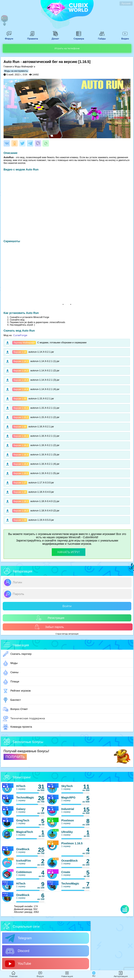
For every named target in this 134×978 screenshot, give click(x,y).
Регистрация (50, 617)
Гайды (102, 37)
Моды (10, 663)
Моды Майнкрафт (24, 66)
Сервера (78, 37)
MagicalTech (24, 831)
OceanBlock (69, 860)
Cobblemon (24, 872)
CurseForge (20, 335)
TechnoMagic (25, 797)
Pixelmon (67, 820)
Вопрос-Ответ (15, 709)
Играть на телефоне (67, 48)
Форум (9, 37)
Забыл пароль (49, 627)
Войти (67, 606)
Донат (55, 37)
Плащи (11, 681)
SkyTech (67, 786)
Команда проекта (17, 727)
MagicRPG (68, 797)
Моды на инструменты (16, 71)
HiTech (20, 786)
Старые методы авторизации (67, 634)
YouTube (18, 964)
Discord (17, 951)
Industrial (67, 809)
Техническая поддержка (24, 718)
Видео (125, 37)
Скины (10, 672)
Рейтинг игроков (17, 691)
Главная (8, 66)
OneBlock (22, 849)
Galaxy (21, 809)
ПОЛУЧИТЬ (15, 757)
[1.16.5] (84, 62)
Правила (32, 37)
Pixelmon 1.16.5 (72, 843)
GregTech (22, 820)
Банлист (12, 700)
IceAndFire (23, 860)
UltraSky (67, 831)
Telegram (18, 938)
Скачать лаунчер (17, 654)
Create (65, 872)
